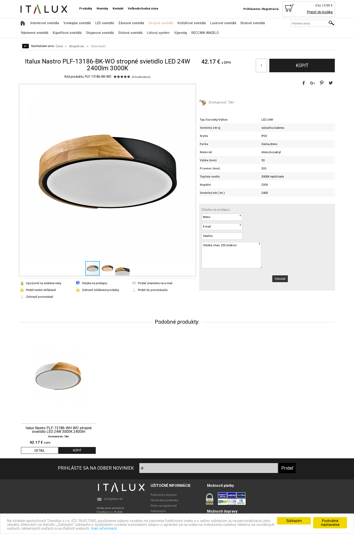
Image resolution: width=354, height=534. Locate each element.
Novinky (102, 8)
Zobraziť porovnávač (39, 296)
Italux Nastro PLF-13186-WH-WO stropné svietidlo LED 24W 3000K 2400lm (59, 429)
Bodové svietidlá (253, 23)
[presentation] (235, 279)
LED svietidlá (104, 23)
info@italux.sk (113, 499)
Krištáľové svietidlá (192, 23)
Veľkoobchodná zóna (143, 8)
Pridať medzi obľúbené (41, 290)
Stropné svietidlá (161, 23)
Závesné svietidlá (131, 23)
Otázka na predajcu (94, 283)
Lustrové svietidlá (223, 23)
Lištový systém (158, 33)
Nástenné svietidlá (34, 33)
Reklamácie (158, 511)
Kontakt (118, 8)
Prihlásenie (251, 9)
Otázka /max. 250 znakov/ (231, 255)
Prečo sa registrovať (164, 505)
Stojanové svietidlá (100, 33)
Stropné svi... (77, 46)
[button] (191, 88)
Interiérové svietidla (44, 23)
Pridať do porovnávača (153, 290)
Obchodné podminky (164, 500)
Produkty (85, 8)
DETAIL (40, 450)
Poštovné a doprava (164, 495)
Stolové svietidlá (130, 33)
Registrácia (270, 9)
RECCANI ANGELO (205, 33)
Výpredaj (180, 33)
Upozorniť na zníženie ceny (43, 283)
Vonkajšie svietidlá (77, 23)
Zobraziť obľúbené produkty (100, 290)
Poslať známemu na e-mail (155, 283)
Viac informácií (104, 528)
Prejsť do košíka (320, 12)
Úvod (59, 46)
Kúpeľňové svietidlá (67, 33)
